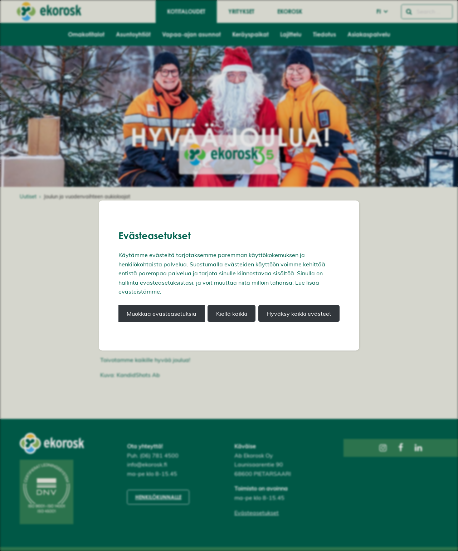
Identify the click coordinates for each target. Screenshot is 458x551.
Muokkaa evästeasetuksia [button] (161, 313)
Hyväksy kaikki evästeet (299, 313)
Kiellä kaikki (231, 313)
